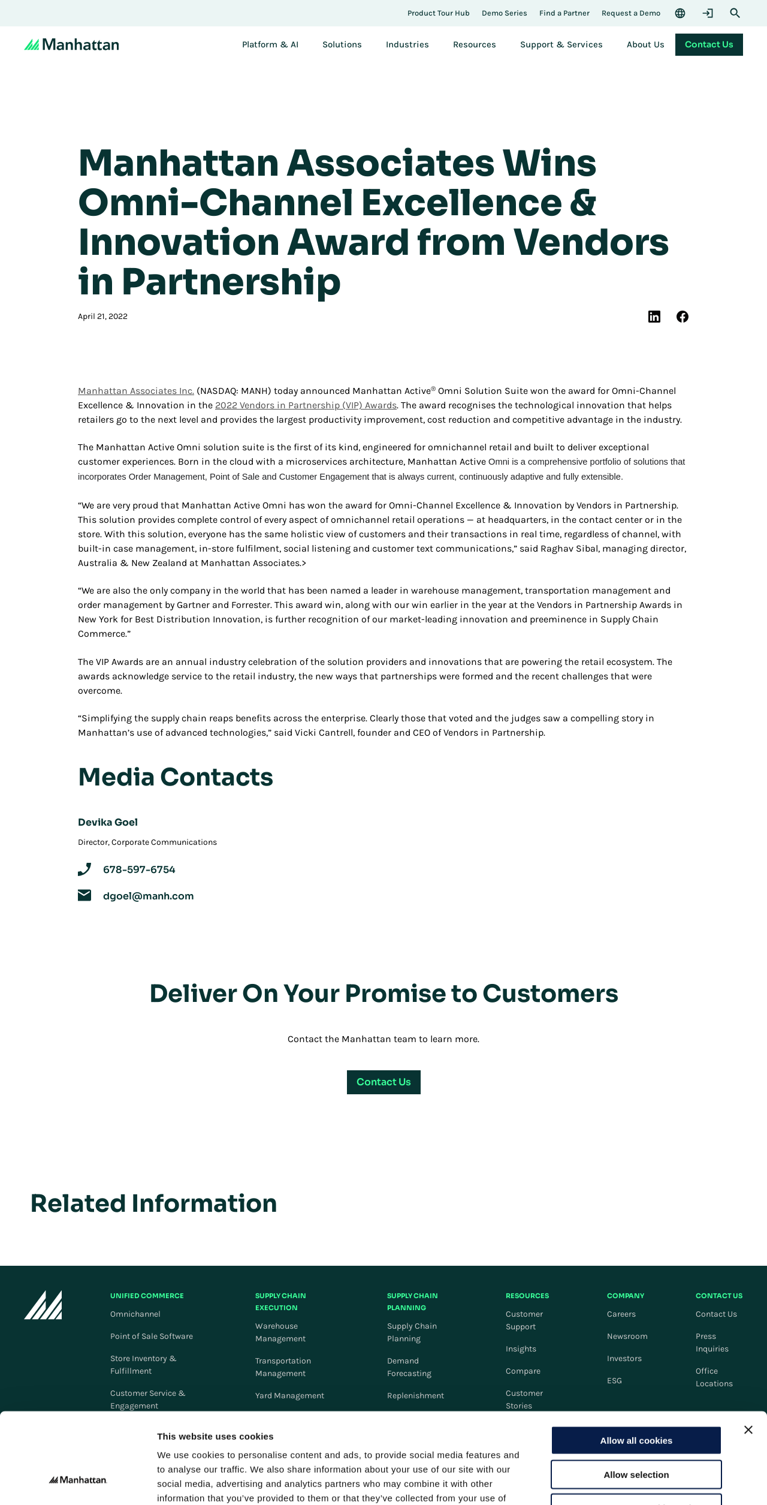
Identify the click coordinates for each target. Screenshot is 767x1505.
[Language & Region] (680, 13)
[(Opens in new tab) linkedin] (654, 316)
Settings (619, 1481)
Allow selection (636, 1395)
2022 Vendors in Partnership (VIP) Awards (306, 405)
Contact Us (716, 1314)
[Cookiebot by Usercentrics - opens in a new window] (77, 1482)
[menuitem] (270, 44)
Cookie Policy (291, 1433)
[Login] (707, 13)
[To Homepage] (43, 1307)
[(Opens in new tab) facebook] (682, 316)
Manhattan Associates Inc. (136, 390)
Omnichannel (135, 1314)
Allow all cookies (636, 1361)
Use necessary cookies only (636, 1428)
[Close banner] (748, 1350)
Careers (621, 1314)
